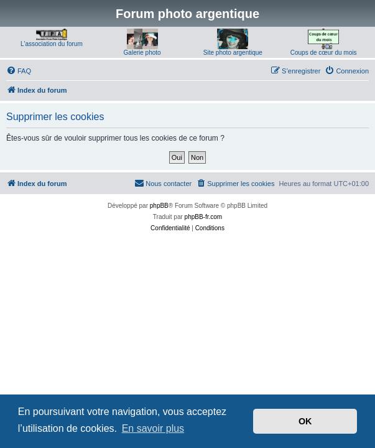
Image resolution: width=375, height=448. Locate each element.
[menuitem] (18, 70)
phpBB (159, 205)
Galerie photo (142, 52)
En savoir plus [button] (153, 428)
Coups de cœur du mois (323, 52)
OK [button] (305, 421)
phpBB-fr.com (204, 216)
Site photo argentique (232, 52)
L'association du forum (52, 43)
